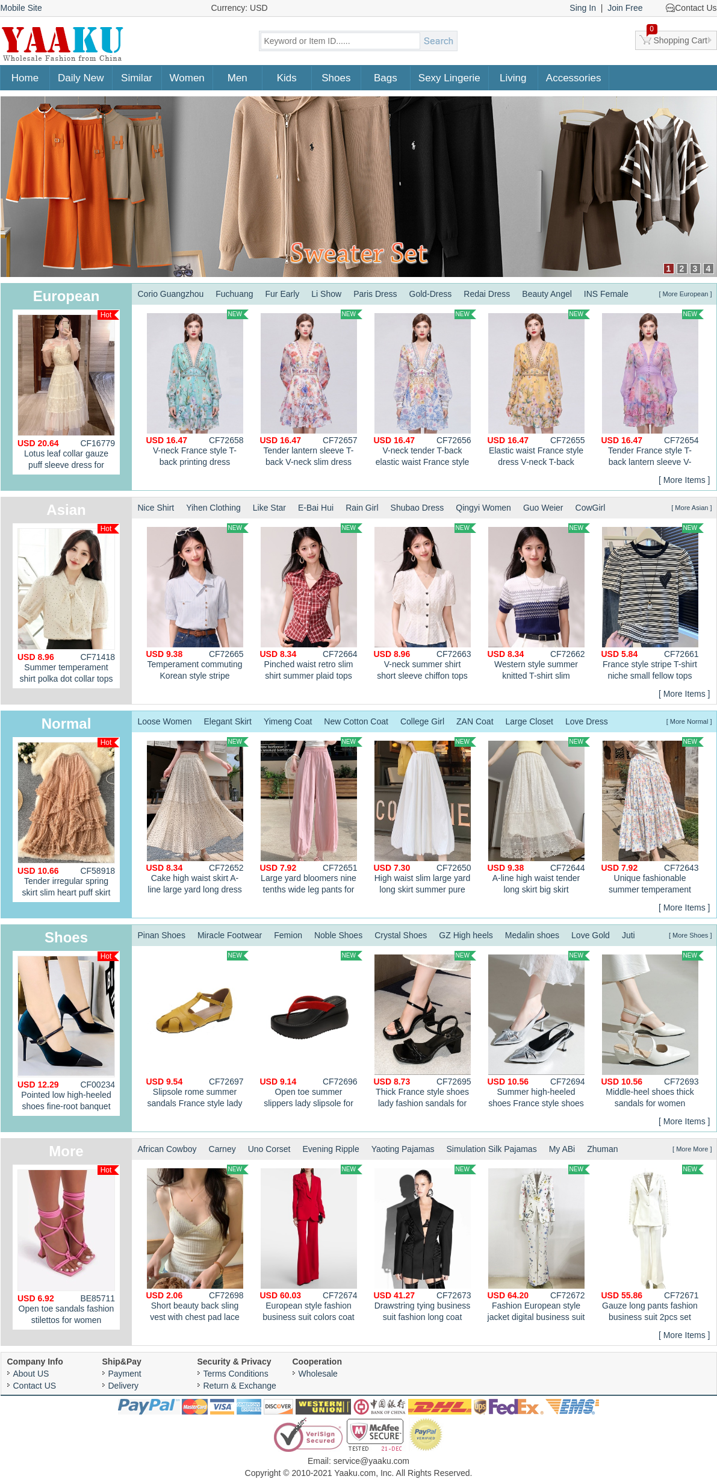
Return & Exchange (239, 1385)
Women (187, 78)
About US (31, 1373)
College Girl (422, 721)
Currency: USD (239, 8)
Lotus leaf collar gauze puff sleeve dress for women (68, 392)
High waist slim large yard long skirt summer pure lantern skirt (425, 817)
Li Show (326, 294)
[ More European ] (685, 293)
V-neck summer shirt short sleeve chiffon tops (425, 601)
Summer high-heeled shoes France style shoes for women (539, 1031)
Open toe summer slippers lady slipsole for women (311, 1031)
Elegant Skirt (228, 721)
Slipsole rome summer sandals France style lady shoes (197, 1031)
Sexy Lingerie (449, 78)
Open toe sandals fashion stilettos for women (68, 1245)
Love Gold (590, 935)
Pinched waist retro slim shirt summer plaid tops (311, 601)
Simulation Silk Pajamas (491, 1149)
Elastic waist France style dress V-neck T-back (539, 388)
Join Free (624, 8)
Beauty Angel (547, 294)
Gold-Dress (430, 294)
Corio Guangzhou (171, 294)
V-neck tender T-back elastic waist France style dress (425, 390)
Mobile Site (21, 8)
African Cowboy (167, 1149)
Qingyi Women (483, 507)
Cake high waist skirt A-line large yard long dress (197, 815)
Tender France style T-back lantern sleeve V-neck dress (652, 390)
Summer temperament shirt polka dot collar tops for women (68, 606)
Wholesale (318, 1373)
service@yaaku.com (371, 1461)
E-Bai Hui (316, 507)
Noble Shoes (338, 935)
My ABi (562, 1149)
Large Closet (529, 721)
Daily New (81, 78)
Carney (222, 1149)
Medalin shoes (532, 935)
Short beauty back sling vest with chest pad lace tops (197, 1245)
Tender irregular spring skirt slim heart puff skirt (68, 817)
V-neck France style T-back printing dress (197, 388)
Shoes (335, 78)
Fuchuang (234, 294)
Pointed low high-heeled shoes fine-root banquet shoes (68, 1033)
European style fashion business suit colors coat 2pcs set (311, 1245)
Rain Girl (362, 507)
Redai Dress (487, 294)
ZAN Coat (474, 721)
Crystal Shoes (400, 935)
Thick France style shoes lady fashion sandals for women (425, 1031)
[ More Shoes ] (690, 935)
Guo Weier (543, 507)
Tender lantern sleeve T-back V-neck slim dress (311, 388)
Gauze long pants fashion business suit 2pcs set (652, 1243)
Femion (288, 935)
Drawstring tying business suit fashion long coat (425, 1243)
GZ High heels (465, 935)
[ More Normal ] (689, 721)
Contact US (35, 1385)
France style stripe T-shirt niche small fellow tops (652, 601)
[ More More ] (692, 1149)
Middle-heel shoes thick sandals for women (652, 1029)
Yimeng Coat (288, 721)
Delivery (123, 1385)
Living (513, 78)
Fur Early (282, 294)
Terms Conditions (235, 1373)
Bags (385, 78)
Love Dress (586, 721)
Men (237, 78)
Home (25, 78)
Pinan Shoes (161, 935)
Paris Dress (375, 294)
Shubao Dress (417, 507)
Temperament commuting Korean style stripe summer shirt (197, 603)
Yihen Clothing (213, 507)
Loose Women (165, 721)
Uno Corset (269, 1149)
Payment (124, 1373)
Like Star (269, 507)
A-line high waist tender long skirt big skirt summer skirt (539, 817)
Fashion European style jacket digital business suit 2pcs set (539, 1245)
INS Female (606, 294)
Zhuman (602, 1149)
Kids (287, 78)
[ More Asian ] (691, 507)
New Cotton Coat (356, 721)
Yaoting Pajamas (403, 1149)
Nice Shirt (156, 507)
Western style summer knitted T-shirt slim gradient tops (539, 603)
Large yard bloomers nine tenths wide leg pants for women (311, 817)
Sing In (583, 8)
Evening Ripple (331, 1149)
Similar (136, 78)
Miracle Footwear (229, 935)
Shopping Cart (677, 38)
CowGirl (591, 507)
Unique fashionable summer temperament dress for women (652, 817)
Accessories (573, 78)
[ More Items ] (684, 480)
